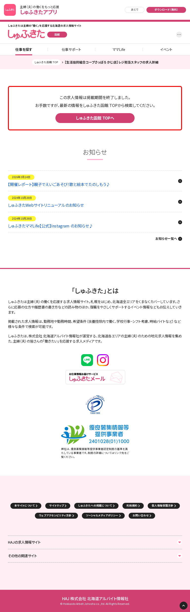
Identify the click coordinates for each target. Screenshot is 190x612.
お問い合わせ (141, 515)
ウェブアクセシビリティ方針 (55, 515)
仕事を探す (23, 49)
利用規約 (131, 505)
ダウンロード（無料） (166, 9)
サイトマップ (56, 505)
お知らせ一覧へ (166, 239)
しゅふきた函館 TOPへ (95, 118)
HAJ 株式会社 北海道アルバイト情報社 (95, 598)
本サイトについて (24, 505)
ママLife (119, 49)
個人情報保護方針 (162, 505)
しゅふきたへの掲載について (95, 505)
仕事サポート (71, 49)
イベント (166, 49)
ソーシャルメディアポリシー (102, 515)
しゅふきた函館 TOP (46, 62)
